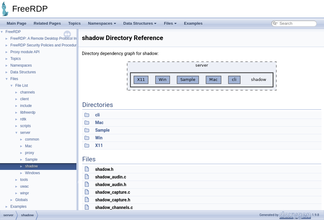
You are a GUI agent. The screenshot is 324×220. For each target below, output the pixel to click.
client (24, 99)
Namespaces (102, 23)
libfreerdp (27, 112)
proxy (29, 153)
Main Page (16, 23)
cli (97, 114)
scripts (25, 126)
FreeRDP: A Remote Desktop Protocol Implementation (54, 38)
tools (24, 180)
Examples (193, 23)
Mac (28, 146)
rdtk (23, 119)
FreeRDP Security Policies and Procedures (45, 45)
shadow (31, 166)
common (32, 139)
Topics (74, 23)
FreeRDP (13, 32)
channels (27, 92)
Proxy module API (24, 52)
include (26, 106)
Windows (32, 173)
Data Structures (140, 23)
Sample (31, 159)
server (25, 132)
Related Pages (47, 23)
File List (21, 85)
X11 (99, 145)
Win (98, 137)
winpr (24, 193)
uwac (24, 186)
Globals (21, 200)
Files (170, 23)
